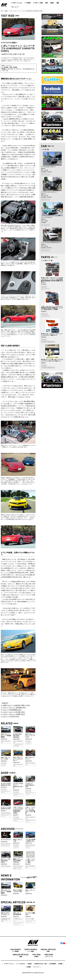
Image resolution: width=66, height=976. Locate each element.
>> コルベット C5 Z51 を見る (10, 716)
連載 (57, 3)
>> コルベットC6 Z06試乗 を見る (11, 710)
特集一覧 (31, 902)
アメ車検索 (27, 3)
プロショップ (14, 7)
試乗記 (52, 3)
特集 (46, 3)
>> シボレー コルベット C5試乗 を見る (13, 714)
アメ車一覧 (45, 149)
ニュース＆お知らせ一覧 (27, 877)
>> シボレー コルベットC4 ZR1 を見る (13, 712)
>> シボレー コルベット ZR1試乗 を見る (13, 707)
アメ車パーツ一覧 (46, 260)
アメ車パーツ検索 (38, 3)
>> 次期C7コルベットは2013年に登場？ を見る (15, 705)
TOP (2, 11)
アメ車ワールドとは (16, 3)
